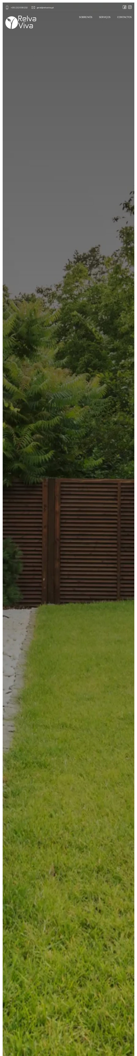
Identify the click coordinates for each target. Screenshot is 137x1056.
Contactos (124, 17)
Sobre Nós (85, 17)
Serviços (105, 17)
